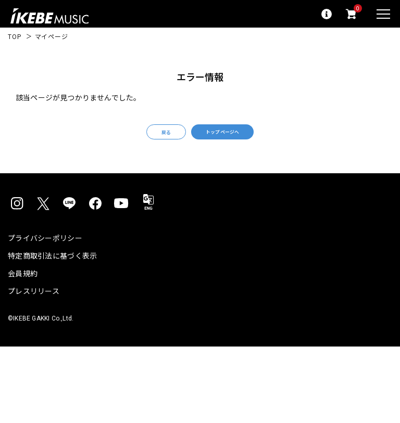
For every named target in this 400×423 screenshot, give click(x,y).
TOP (15, 36)
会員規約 (23, 284)
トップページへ (236, 137)
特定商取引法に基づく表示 (52, 266)
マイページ (51, 36)
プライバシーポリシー (45, 248)
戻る (144, 137)
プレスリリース (33, 301)
